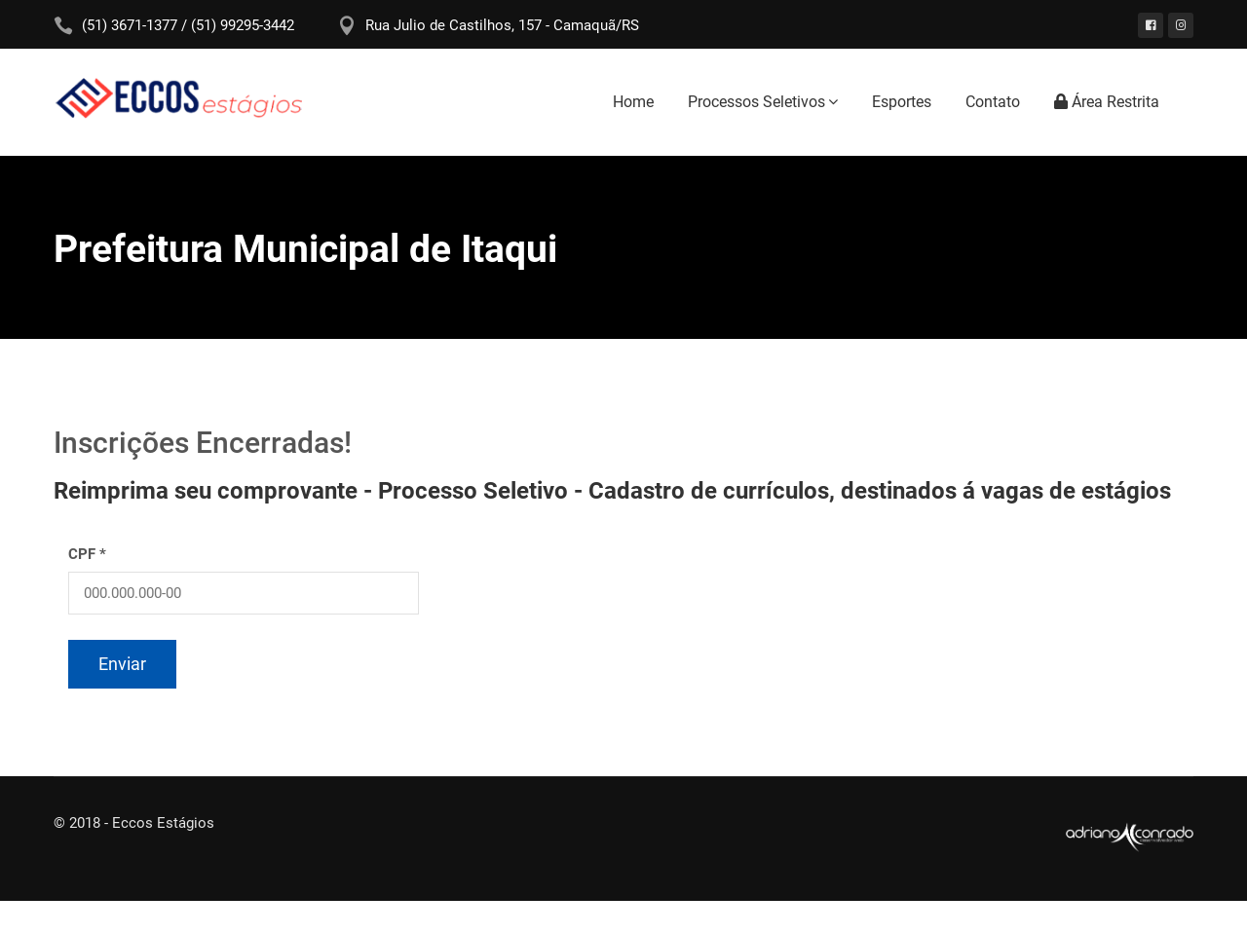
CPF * (87, 554)
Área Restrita (1106, 102)
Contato (992, 102)
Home (633, 102)
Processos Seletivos (756, 102)
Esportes (901, 102)
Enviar (122, 663)
